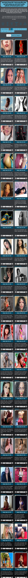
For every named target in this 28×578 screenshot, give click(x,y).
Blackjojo (17, 302)
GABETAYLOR (4, 170)
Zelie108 (3, 38)
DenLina (17, 60)
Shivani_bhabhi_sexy (20, 478)
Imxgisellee (3, 192)
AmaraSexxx (18, 390)
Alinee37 (17, 324)
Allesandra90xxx (5, 126)
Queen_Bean (4, 148)
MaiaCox (3, 82)
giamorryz (3, 478)
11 (6, 31)
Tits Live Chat (7, 24)
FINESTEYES (4, 60)
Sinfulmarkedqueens (20, 126)
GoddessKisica (4, 412)
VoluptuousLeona (19, 434)
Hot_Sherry (3, 522)
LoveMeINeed (18, 170)
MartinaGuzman (4, 346)
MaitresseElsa (18, 104)
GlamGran (17, 82)
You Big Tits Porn (16, 24)
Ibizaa (16, 192)
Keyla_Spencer (4, 500)
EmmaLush (3, 258)
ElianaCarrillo (18, 214)
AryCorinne (17, 346)
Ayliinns (3, 368)
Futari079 (17, 456)
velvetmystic (4, 390)
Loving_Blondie (4, 456)
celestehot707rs (18, 522)
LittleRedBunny (18, 38)
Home (8, 35)
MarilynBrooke (4, 434)
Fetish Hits (14, 577)
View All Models (4, 29)
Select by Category (16, 35)
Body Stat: (7, 50)
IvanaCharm (3, 324)
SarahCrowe (4, 104)
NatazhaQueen (18, 280)
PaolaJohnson (18, 258)
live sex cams (21, 559)
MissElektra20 (18, 368)
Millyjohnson (4, 236)
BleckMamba (4, 214)
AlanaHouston (4, 280)
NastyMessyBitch (5, 302)
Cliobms (17, 148)
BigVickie (17, 236)
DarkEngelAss (18, 412)
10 (3, 31)
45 (10, 551)
